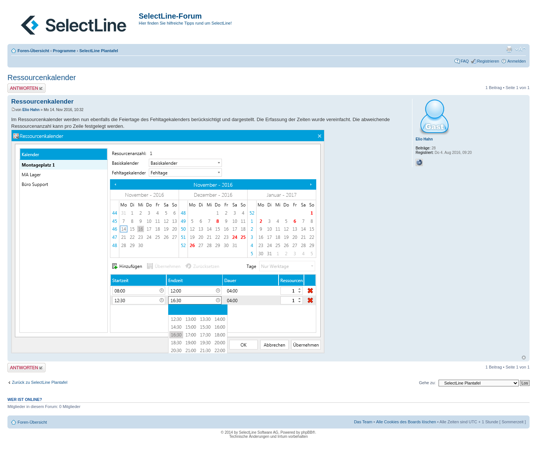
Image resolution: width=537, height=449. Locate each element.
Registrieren (488, 61)
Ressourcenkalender (41, 77)
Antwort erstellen (26, 88)
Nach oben (524, 357)
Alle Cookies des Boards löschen (406, 422)
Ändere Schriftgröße (520, 49)
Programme (64, 50)
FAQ (465, 61)
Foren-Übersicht (33, 50)
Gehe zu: (427, 382)
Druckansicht (509, 49)
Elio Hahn (31, 110)
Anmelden (516, 61)
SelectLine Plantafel (98, 50)
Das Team (363, 422)
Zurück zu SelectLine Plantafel (39, 382)
